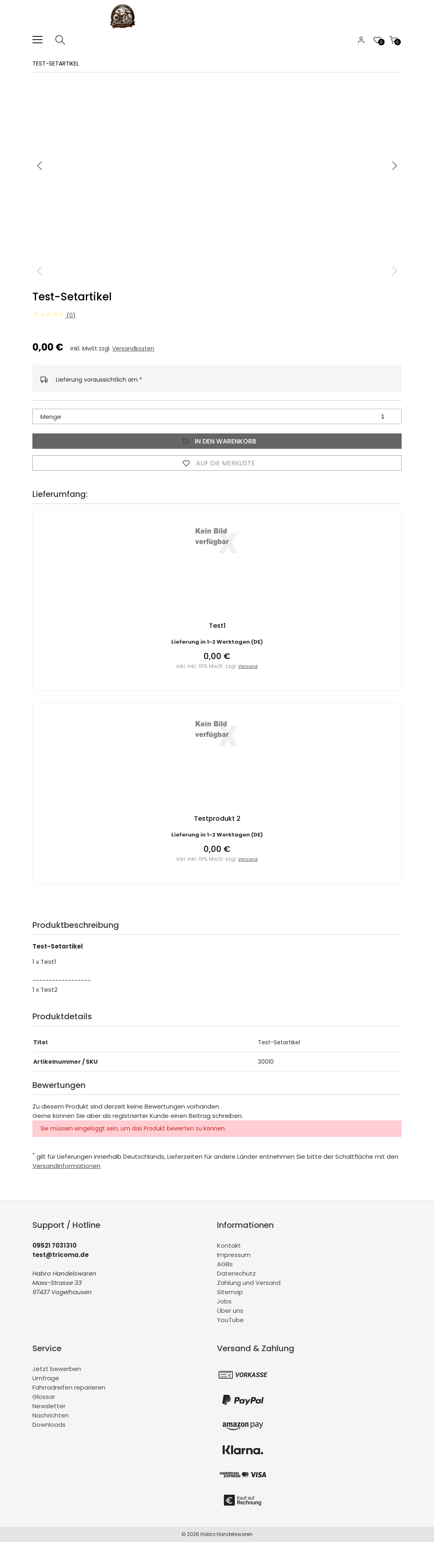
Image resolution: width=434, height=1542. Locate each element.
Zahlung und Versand (249, 1282)
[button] (395, 165)
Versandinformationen (66, 1166)
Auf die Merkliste (217, 463)
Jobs (224, 1301)
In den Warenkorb (217, 441)
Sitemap (230, 1292)
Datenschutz (236, 1273)
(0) (54, 315)
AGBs (225, 1264)
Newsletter (49, 1406)
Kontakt (229, 1245)
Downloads (49, 1424)
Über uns (230, 1310)
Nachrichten (50, 1415)
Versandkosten (133, 348)
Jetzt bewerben (56, 1369)
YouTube (230, 1320)
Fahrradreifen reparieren (68, 1387)
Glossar (43, 1396)
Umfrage (45, 1378)
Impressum (234, 1254)
